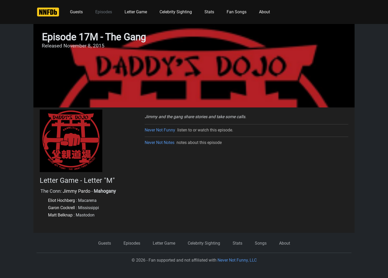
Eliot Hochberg (61, 200)
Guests (76, 11)
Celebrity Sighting (176, 11)
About (264, 11)
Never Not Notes (159, 142)
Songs (261, 243)
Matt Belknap (60, 215)
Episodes (103, 11)
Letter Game (136, 11)
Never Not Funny (160, 130)
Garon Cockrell (61, 207)
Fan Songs (236, 11)
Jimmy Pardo (76, 191)
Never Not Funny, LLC (237, 260)
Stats (209, 11)
